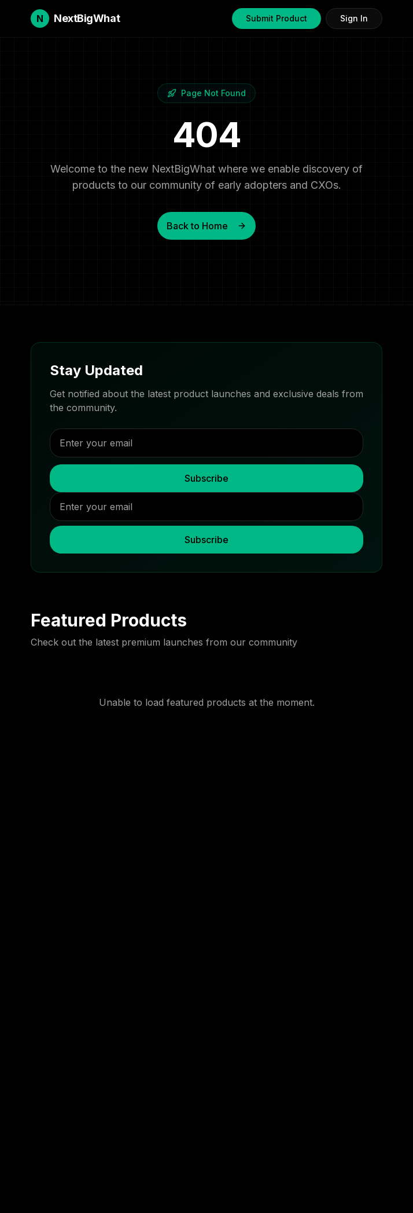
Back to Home (206, 226)
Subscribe (206, 478)
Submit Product (276, 18)
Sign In (354, 18)
